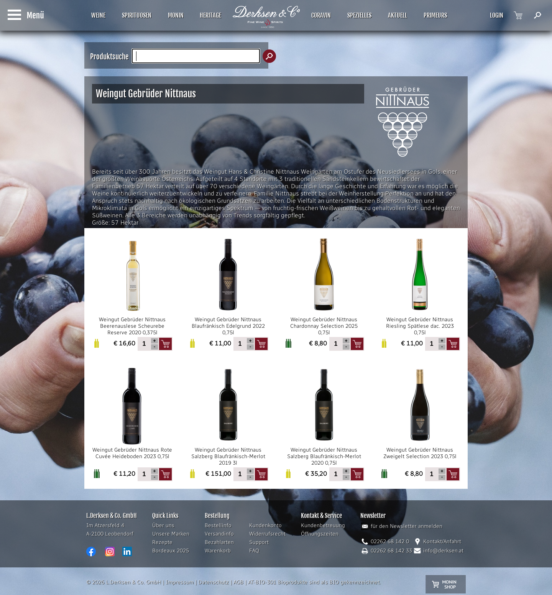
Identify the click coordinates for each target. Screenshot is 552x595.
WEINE (98, 15)
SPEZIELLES (359, 15)
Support (259, 542)
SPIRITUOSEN (136, 15)
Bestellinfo (218, 525)
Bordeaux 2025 (170, 550)
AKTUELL (397, 15)
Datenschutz (213, 582)
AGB (238, 582)
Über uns (163, 525)
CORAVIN (321, 15)
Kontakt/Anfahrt (442, 541)
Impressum (180, 582)
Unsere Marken (170, 534)
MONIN (176, 15)
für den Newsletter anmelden (406, 526)
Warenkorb (218, 550)
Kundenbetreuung (323, 525)
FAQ (254, 550)
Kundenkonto (265, 525)
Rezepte (162, 542)
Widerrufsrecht (267, 534)
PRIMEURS (435, 15)
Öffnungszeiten (319, 534)
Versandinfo (219, 534)
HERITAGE (210, 15)
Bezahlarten (219, 542)
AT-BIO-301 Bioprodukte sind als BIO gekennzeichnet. (314, 582)
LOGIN (496, 15)
